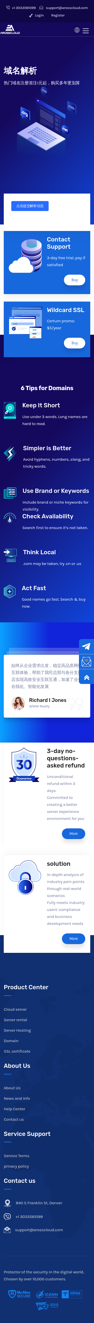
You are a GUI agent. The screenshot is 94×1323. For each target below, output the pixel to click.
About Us (12, 1087)
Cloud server (15, 1009)
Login (36, 15)
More (73, 833)
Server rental (15, 1019)
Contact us (14, 1119)
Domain (11, 1040)
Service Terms (16, 1155)
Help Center (14, 1108)
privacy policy (16, 1166)
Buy (74, 280)
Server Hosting (17, 1030)
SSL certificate (17, 1051)
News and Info (17, 1098)
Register (57, 15)
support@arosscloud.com (63, 7)
